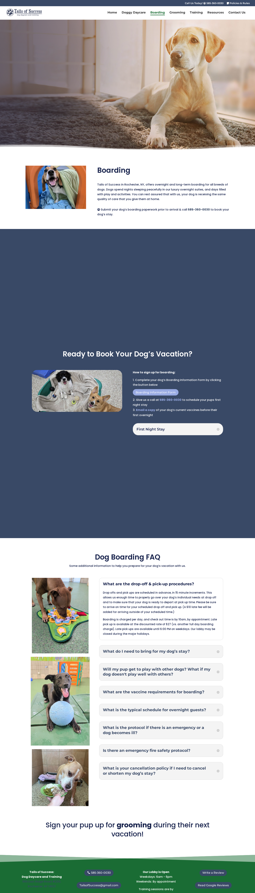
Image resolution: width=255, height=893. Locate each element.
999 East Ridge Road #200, (41, 882)
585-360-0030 (199, 210)
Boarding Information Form (156, 392)
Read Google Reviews (213, 885)
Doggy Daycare (134, 12)
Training (196, 12)
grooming (134, 825)
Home (112, 12)
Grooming (177, 12)
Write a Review (213, 872)
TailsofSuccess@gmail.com (99, 885)
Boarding (157, 12)
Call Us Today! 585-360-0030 (204, 3)
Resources (215, 12)
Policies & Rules (238, 3)
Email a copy (145, 410)
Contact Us (236, 12)
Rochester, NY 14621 (42, 886)
